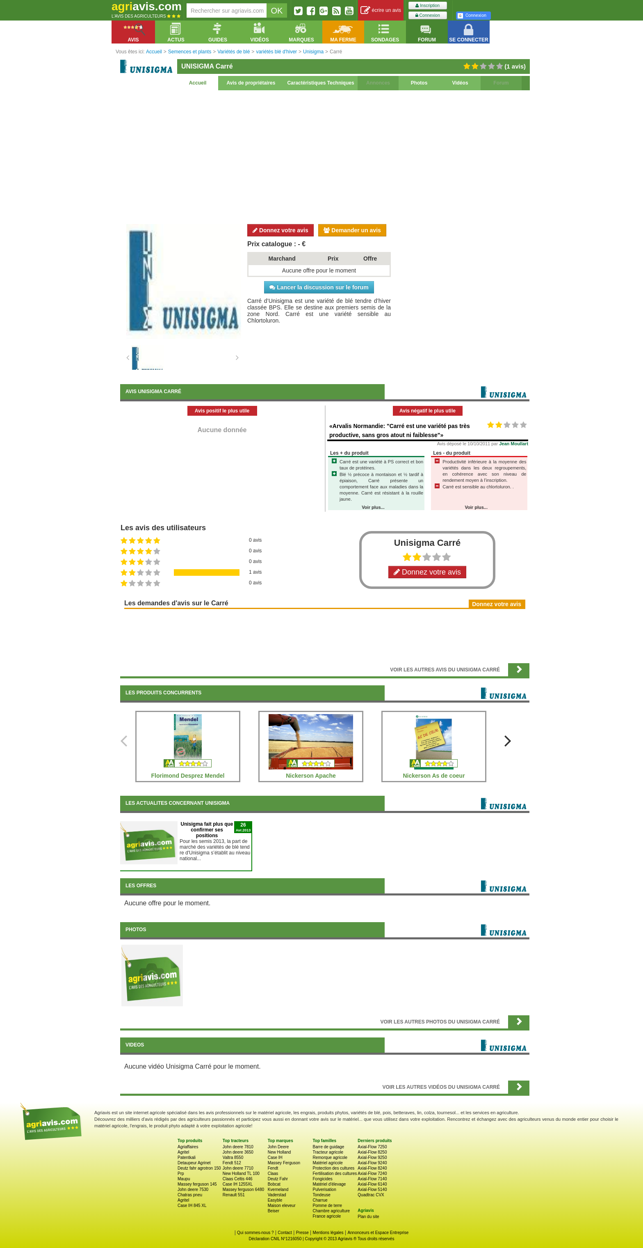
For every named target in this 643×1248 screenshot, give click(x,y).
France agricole (326, 1216)
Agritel (183, 1152)
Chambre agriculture (331, 1211)
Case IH (275, 1157)
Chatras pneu (190, 1195)
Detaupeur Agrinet (194, 1163)
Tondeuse (321, 1195)
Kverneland (278, 1189)
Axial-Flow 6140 (372, 1184)
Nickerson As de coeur (434, 775)
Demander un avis (352, 230)
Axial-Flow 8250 (372, 1152)
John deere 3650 (238, 1152)
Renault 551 (234, 1195)
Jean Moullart (513, 443)
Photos (419, 83)
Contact (285, 1232)
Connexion (427, 15)
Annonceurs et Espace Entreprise (377, 1232)
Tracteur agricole (327, 1152)
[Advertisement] (325, 155)
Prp (181, 1173)
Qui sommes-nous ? (255, 1232)
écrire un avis (380, 10)
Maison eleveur (282, 1205)
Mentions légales (328, 1232)
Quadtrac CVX (371, 1195)
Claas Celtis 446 (238, 1179)
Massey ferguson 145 (197, 1184)
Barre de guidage (328, 1147)
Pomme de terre (327, 1205)
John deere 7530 (193, 1189)
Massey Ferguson (284, 1163)
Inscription (427, 5)
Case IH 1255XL (238, 1184)
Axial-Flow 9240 (372, 1163)
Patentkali (187, 1157)
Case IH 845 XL (192, 1205)
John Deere (278, 1147)
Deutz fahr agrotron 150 (199, 1168)
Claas (273, 1173)
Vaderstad (277, 1195)
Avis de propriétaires (251, 83)
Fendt (273, 1168)
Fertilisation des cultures (334, 1173)
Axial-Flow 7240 (372, 1173)
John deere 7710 (238, 1168)
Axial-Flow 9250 (372, 1157)
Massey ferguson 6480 (243, 1189)
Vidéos (460, 83)
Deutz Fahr (278, 1179)
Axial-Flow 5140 (372, 1189)
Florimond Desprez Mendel (188, 775)
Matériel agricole (327, 1163)
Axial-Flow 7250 (372, 1147)
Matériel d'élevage (329, 1184)
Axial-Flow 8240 (372, 1168)
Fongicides (322, 1179)
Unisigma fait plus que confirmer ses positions (206, 829)
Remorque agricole (329, 1157)
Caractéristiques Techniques (320, 83)
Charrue (319, 1200)
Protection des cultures (333, 1168)
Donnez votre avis (280, 230)
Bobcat (274, 1184)
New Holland (279, 1152)
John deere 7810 (238, 1147)
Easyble (275, 1200)
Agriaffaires (188, 1147)
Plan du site (368, 1216)
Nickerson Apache (311, 775)
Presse (302, 1232)
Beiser (273, 1211)
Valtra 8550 (233, 1157)
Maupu (184, 1179)
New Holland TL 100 (241, 1173)
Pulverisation (324, 1189)
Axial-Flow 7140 (372, 1179)
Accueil (198, 83)
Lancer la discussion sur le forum (318, 287)
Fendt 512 (232, 1163)
